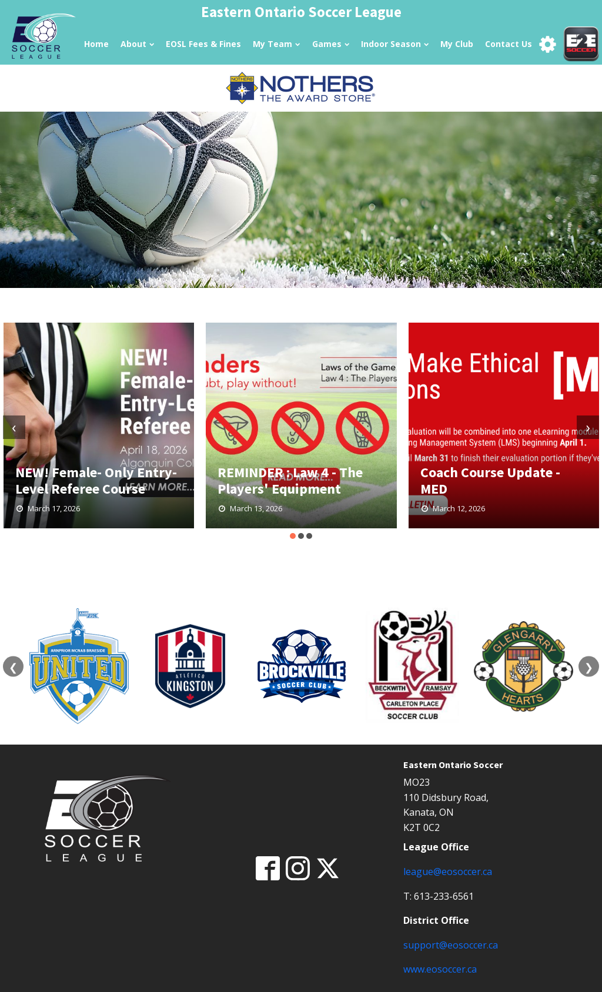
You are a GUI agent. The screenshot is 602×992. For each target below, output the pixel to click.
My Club (456, 43)
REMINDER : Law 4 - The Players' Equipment (290, 480)
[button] (293, 536)
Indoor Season (395, 43)
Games (330, 43)
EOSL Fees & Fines (203, 43)
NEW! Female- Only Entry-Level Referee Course (96, 480)
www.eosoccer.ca (440, 969)
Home (96, 43)
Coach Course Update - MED (490, 480)
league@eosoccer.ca (447, 871)
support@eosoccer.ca (450, 945)
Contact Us (508, 43)
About (137, 43)
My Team (276, 43)
